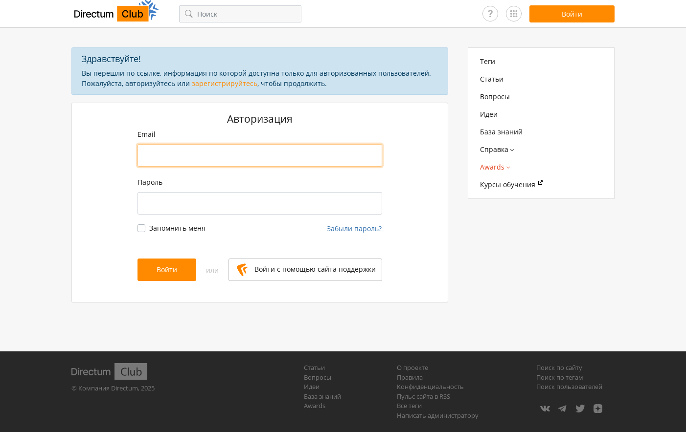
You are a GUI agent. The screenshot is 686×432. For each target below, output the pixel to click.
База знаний (501, 131)
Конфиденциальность (430, 386)
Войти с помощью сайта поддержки (306, 269)
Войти (167, 269)
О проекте (412, 367)
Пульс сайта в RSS (423, 396)
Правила (410, 377)
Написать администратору (438, 415)
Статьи (491, 79)
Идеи (489, 114)
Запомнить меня (177, 228)
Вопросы (495, 96)
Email (146, 134)
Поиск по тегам (559, 377)
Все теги (409, 405)
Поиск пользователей (569, 386)
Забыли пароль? (354, 228)
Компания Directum (108, 388)
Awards (314, 405)
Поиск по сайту (559, 367)
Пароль (149, 182)
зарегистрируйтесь (224, 83)
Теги (487, 61)
